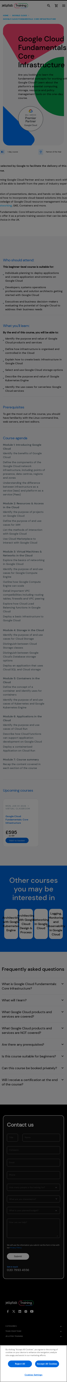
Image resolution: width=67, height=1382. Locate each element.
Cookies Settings (33, 1374)
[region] (33, 1363)
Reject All (20, 1363)
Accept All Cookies (47, 1363)
